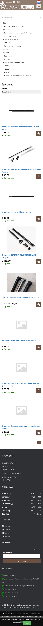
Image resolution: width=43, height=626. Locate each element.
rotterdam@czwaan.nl (14, 473)
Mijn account (7, 2)
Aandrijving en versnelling (13, 26)
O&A (4, 23)
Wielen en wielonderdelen (13, 62)
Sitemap (11, 607)
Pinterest (6, 536)
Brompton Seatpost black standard (17, 212)
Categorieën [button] (21, 18)
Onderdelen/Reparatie (12, 39)
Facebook (6, 526)
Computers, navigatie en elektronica (17, 33)
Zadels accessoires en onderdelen (17, 76)
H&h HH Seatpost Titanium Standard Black (20, 298)
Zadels (6, 66)
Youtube (5, 533)
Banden (6, 29)
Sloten (6, 49)
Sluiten (26, 623)
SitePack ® (30, 607)
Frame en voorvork (10, 36)
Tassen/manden (10, 56)
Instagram (6, 530)
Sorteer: (5, 88)
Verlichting (7, 59)
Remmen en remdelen (12, 46)
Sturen (6, 53)
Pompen (6, 43)
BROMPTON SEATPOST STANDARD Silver (19, 340)
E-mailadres (8, 552)
